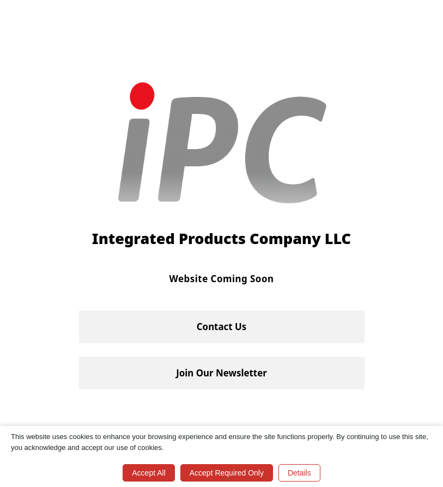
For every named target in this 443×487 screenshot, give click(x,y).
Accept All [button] (148, 472)
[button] (222, 327)
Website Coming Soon (221, 278)
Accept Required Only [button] (227, 472)
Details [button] (299, 472)
